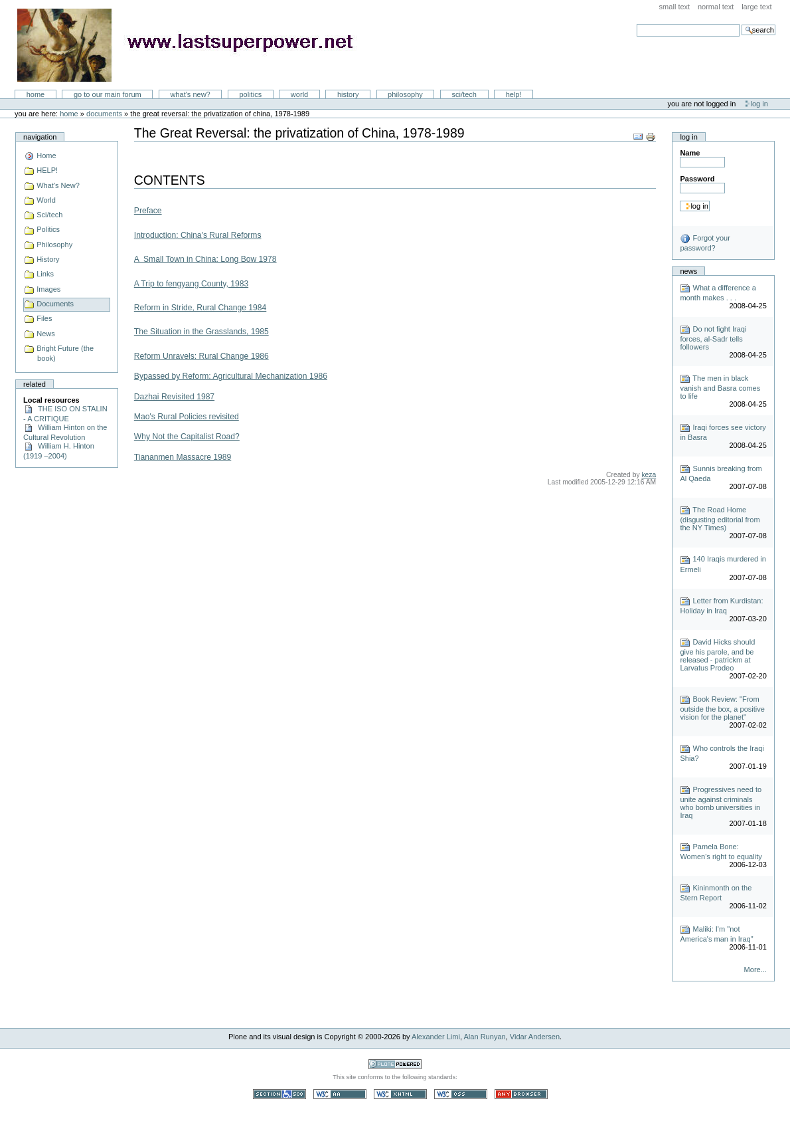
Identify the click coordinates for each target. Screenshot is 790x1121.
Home (36, 94)
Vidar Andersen (535, 1037)
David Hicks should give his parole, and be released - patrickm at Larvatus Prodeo (717, 655)
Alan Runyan (485, 1037)
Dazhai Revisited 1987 (174, 396)
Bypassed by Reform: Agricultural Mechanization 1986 (230, 376)
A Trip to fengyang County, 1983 (191, 283)
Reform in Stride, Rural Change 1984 (200, 307)
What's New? (190, 94)
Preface (148, 210)
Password (697, 179)
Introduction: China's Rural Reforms (198, 235)
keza (648, 474)
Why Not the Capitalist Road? (187, 436)
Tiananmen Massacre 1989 (182, 457)
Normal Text (716, 7)
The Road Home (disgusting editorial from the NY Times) (719, 519)
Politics (250, 94)
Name (690, 153)
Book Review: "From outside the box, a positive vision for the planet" (722, 708)
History (348, 94)
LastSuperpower (192, 45)
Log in (759, 104)
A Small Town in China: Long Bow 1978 (205, 259)
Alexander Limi (436, 1037)
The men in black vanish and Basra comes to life (720, 387)
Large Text (756, 7)
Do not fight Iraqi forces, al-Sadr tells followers (713, 338)
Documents (104, 114)
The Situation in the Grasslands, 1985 (201, 331)
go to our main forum (107, 94)
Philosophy (405, 94)
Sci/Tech (464, 94)
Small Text (674, 7)
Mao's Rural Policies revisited (186, 416)
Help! (514, 94)
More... (755, 969)
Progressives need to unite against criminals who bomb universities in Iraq (720, 802)
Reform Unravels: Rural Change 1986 (201, 356)
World (299, 94)
